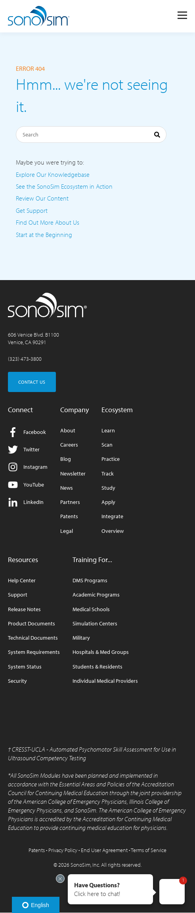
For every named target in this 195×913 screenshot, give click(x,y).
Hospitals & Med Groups (101, 652)
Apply (108, 502)
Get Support (32, 210)
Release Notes (24, 609)
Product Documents (31, 623)
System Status (25, 666)
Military (81, 638)
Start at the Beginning (44, 235)
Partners (70, 502)
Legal (66, 531)
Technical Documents (33, 638)
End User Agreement (104, 850)
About (67, 430)
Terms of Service (148, 850)
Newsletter (73, 473)
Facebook (27, 432)
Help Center (22, 580)
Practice (110, 459)
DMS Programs (90, 580)
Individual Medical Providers (105, 681)
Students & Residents (97, 666)
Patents (69, 516)
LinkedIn (26, 502)
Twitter (24, 450)
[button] (110, 889)
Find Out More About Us (47, 222)
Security (17, 681)
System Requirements (34, 652)
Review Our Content (42, 198)
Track (107, 473)
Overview (112, 531)
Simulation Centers (95, 623)
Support (17, 594)
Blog (65, 459)
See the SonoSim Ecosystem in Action (64, 186)
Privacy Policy (62, 850)
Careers (69, 444)
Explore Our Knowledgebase (53, 174)
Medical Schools (91, 609)
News (66, 488)
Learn (108, 430)
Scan (107, 444)
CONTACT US (32, 382)
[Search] (91, 134)
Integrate (112, 516)
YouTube (26, 485)
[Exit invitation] (60, 878)
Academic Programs (96, 594)
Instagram (28, 467)
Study (108, 488)
